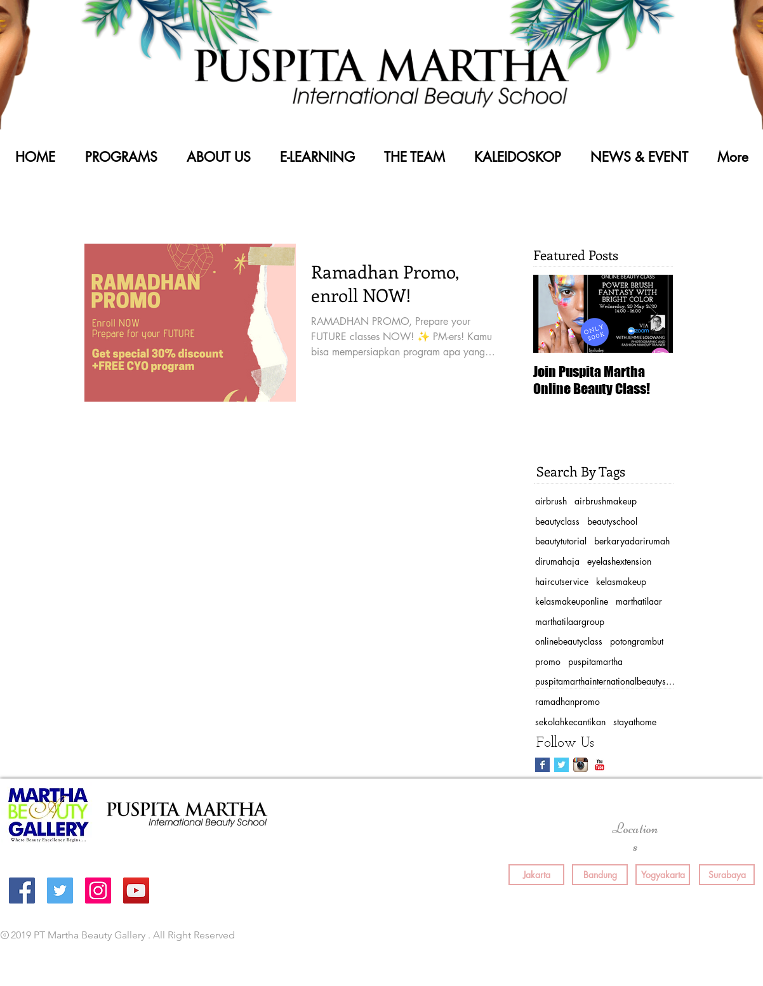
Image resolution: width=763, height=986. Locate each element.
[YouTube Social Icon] (136, 891)
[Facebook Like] (558, 936)
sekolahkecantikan (570, 722)
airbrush (551, 501)
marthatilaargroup (569, 621)
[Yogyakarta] (662, 874)
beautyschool (612, 521)
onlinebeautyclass (568, 641)
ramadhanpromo (567, 701)
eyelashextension (619, 561)
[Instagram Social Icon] (98, 891)
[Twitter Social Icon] (60, 891)
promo (548, 661)
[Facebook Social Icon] (22, 891)
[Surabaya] (727, 874)
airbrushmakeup (605, 501)
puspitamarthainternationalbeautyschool (605, 681)
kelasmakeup (621, 581)
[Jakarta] (536, 874)
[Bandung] (600, 874)
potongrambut (636, 641)
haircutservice (561, 581)
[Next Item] (652, 314)
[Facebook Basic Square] (542, 765)
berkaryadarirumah (632, 541)
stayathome (634, 722)
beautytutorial (561, 541)
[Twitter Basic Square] (561, 765)
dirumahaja (557, 561)
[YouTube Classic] (599, 765)
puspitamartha (595, 661)
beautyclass (557, 521)
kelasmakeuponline (571, 601)
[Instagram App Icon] (580, 765)
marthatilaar (639, 601)
